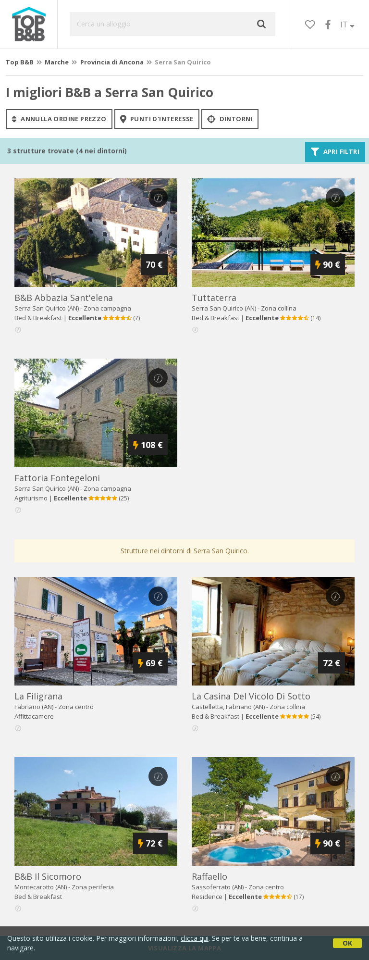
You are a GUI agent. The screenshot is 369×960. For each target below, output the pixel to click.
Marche (57, 62)
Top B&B (20, 62)
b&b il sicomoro (47, 876)
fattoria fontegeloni (57, 478)
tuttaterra (214, 297)
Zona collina (278, 308)
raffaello (209, 876)
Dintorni (230, 118)
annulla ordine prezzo (59, 118)
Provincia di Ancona (112, 62)
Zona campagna (107, 308)
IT (347, 24)
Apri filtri (335, 152)
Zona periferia (93, 887)
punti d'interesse (157, 118)
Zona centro (76, 706)
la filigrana (38, 696)
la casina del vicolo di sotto (251, 696)
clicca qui (195, 938)
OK (347, 943)
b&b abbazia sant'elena (63, 297)
